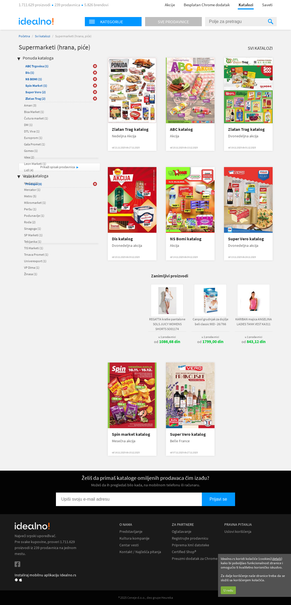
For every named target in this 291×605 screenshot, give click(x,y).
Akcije (170, 4)
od (167, 341)
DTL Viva (32, 131)
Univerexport (35, 261)
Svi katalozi (42, 36)
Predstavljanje (130, 531)
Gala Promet (34, 144)
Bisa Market (34, 112)
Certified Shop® (184, 552)
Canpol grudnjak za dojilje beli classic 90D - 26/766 (210, 321)
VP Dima (31, 267)
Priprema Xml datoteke (190, 545)
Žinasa (30, 274)
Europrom (33, 138)
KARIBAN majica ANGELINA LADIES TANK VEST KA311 (253, 321)
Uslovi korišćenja (237, 531)
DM (28, 125)
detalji (276, 558)
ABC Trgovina (36, 66)
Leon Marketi (35, 164)
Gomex (31, 151)
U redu (228, 590)
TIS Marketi (33, 248)
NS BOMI (33, 79)
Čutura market (36, 118)
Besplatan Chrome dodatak (207, 4)
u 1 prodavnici (167, 337)
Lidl (29, 170)
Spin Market (36, 86)
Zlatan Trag (35, 99)
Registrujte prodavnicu (190, 538)
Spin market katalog (131, 434)
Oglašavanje (181, 531)
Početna (24, 36)
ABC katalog (181, 129)
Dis (29, 73)
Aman (30, 105)
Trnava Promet (36, 254)
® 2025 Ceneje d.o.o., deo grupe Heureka (145, 598)
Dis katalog (122, 238)
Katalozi (246, 4)
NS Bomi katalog (186, 238)
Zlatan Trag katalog (130, 129)
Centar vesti (129, 545)
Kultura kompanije (134, 538)
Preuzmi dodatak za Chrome (195, 558)
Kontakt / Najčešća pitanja (140, 552)
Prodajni (33, 184)
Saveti (267, 4)
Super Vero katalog (246, 238)
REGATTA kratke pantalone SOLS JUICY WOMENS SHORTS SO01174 (167, 324)
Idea (29, 157)
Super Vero (35, 92)
